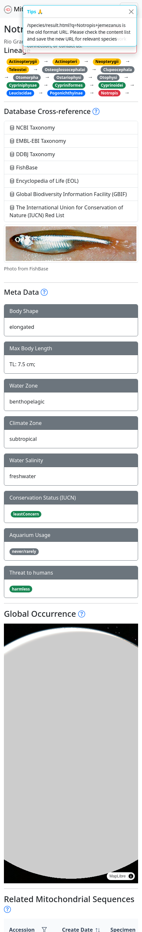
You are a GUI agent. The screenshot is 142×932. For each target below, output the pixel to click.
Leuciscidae (20, 93)
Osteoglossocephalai (65, 69)
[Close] (131, 11)
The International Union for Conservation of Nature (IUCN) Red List (66, 211)
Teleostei (17, 69)
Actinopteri (66, 61)
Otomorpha (27, 77)
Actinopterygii (23, 61)
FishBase (23, 167)
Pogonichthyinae (66, 93)
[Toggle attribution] (131, 876)
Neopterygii (107, 61)
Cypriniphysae (23, 85)
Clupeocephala (117, 69)
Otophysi (108, 77)
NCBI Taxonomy (32, 127)
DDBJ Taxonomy (32, 154)
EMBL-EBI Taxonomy (37, 140)
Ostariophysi (68, 77)
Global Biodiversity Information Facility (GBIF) (68, 194)
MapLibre (117, 876)
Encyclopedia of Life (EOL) (43, 180)
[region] (71, 753)
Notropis (109, 93)
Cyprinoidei (112, 85)
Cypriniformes (69, 85)
